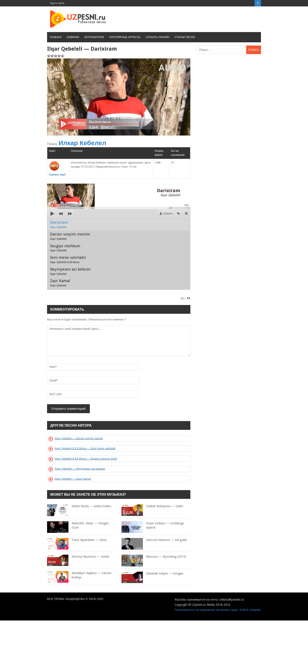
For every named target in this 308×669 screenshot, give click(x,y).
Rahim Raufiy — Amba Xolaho (79, 506)
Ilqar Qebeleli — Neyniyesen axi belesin (80, 468)
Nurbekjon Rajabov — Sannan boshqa (79, 575)
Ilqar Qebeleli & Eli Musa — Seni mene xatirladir (85, 448)
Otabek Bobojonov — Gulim (152, 506)
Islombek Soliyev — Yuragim (152, 574)
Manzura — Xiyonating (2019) (153, 557)
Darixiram (59, 224)
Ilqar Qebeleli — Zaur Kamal (73, 478)
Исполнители (94, 37)
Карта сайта (57, 3)
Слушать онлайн (157, 37)
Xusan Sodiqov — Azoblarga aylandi (152, 525)
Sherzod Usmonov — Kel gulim (154, 540)
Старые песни (185, 37)
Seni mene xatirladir (68, 259)
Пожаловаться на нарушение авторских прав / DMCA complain (218, 610)
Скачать (168, 213)
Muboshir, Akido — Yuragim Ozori (78, 525)
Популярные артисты (124, 37)
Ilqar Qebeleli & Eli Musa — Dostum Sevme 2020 (86, 458)
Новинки (73, 37)
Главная (55, 37)
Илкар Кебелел (82, 143)
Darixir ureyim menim (70, 236)
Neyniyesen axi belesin (70, 271)
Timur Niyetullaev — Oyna (76, 540)
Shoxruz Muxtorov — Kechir (78, 557)
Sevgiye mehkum (65, 248)
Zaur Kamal (60, 283)
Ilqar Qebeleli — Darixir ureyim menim (79, 438)
